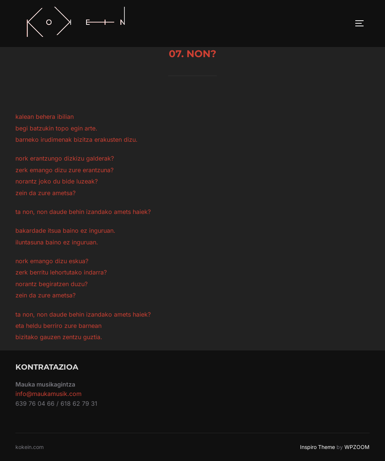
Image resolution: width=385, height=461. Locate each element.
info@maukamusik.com (48, 393)
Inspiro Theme (317, 447)
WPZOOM (357, 447)
